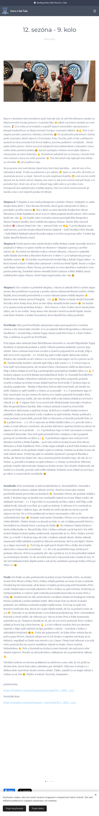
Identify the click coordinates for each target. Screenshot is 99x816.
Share (9, 791)
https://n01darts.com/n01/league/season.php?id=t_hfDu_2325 (39, 690)
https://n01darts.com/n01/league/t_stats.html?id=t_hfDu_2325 (40, 702)
